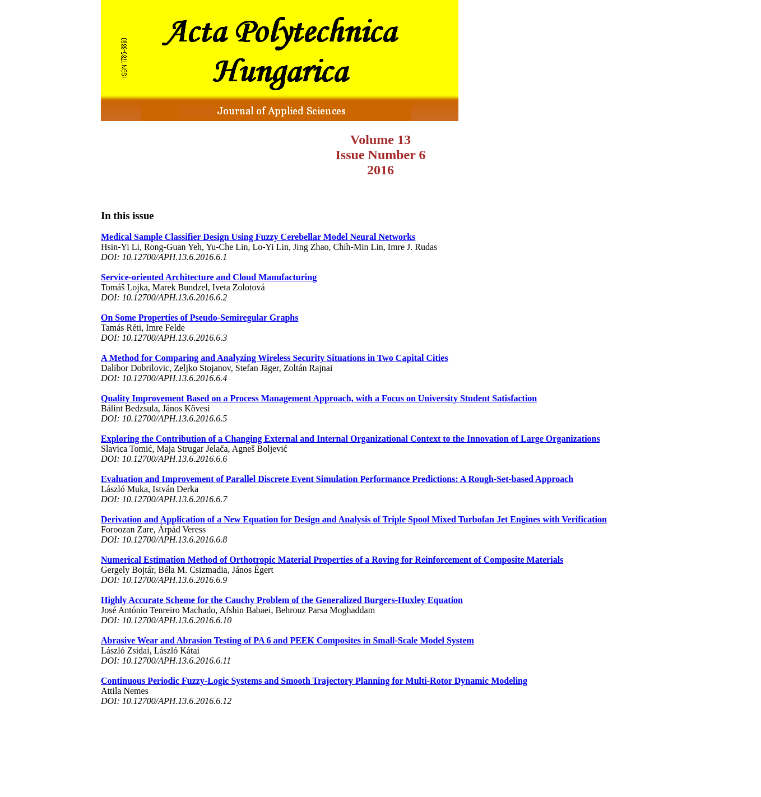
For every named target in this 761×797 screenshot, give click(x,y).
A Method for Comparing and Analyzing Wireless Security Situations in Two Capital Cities (274, 358)
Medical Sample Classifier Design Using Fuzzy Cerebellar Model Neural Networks (258, 237)
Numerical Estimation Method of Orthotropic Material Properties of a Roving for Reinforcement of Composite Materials (332, 559)
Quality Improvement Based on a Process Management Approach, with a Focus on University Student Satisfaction (319, 398)
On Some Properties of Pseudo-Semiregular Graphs (199, 317)
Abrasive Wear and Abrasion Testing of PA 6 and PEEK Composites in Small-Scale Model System (287, 640)
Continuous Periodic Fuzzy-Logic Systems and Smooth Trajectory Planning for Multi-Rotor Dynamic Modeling (314, 680)
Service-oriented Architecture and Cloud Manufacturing (209, 277)
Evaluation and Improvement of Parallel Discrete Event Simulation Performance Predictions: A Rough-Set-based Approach (337, 479)
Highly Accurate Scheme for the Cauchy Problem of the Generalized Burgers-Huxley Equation (282, 600)
